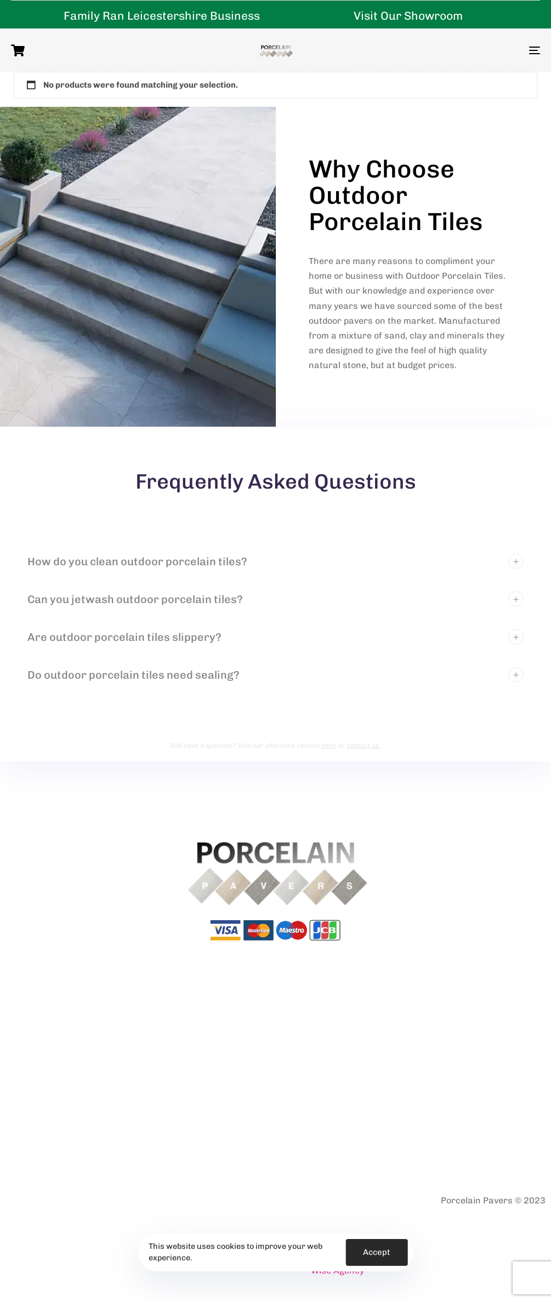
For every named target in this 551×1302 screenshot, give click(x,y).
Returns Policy (164, 1201)
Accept (376, 1252)
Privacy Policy (27, 1201)
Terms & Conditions (95, 1201)
